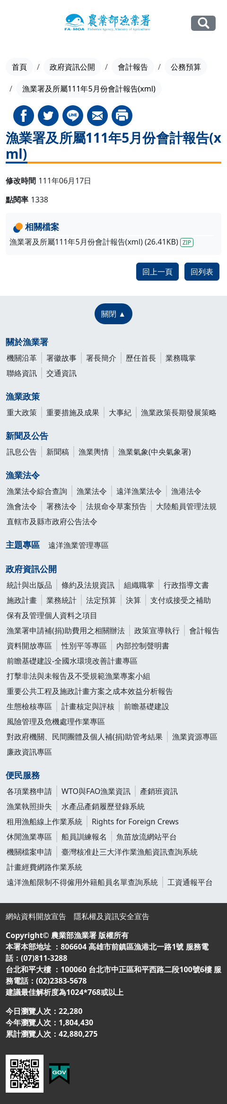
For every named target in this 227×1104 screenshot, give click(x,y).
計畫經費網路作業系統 (44, 867)
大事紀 (120, 412)
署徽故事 (61, 358)
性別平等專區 (84, 645)
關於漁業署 (27, 341)
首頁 (19, 67)
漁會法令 (22, 506)
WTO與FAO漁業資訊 (96, 791)
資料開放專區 (29, 645)
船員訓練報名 (84, 836)
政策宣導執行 (157, 630)
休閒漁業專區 (29, 836)
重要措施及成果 (72, 412)
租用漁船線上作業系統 (44, 821)
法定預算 (101, 600)
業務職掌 (181, 358)
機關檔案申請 (29, 852)
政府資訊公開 (72, 67)
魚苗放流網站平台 (146, 836)
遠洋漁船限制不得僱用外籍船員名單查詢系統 (82, 882)
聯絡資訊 (22, 373)
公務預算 (186, 67)
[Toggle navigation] (17, 23)
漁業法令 (23, 475)
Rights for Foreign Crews (135, 821)
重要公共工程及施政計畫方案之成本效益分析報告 (90, 691)
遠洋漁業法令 (139, 491)
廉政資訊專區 (29, 752)
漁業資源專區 (195, 736)
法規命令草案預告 (116, 506)
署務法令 (61, 506)
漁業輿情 (94, 452)
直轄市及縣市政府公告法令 (52, 521)
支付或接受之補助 (180, 600)
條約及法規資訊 (87, 585)
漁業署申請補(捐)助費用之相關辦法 (66, 630)
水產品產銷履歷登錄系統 (103, 806)
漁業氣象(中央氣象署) (154, 452)
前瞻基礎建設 (146, 706)
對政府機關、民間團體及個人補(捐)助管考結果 (85, 736)
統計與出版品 (29, 585)
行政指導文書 (186, 585)
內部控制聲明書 (142, 645)
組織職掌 (139, 585)
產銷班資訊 (159, 791)
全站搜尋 (203, 23)
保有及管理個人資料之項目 (52, 615)
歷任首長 (141, 358)
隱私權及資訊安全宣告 (111, 916)
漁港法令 (186, 491)
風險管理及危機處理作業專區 (56, 721)
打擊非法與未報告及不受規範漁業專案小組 (78, 676)
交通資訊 (61, 373)
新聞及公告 (27, 435)
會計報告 (133, 67)
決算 (133, 600)
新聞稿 (57, 452)
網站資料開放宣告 (36, 916)
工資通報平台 (190, 882)
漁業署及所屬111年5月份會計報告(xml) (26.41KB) (101, 242)
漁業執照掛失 (29, 806)
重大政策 (22, 412)
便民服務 (23, 775)
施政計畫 (22, 600)
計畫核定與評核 (87, 706)
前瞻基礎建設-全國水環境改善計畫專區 (72, 661)
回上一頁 (157, 271)
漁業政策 (23, 396)
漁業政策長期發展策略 (179, 412)
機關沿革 (22, 358)
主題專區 (23, 544)
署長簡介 (101, 358)
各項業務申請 (29, 791)
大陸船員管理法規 (186, 506)
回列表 (202, 271)
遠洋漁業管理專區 (78, 545)
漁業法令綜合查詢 (37, 491)
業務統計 (61, 600)
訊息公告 (22, 452)
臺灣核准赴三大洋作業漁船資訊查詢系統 (129, 852)
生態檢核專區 (29, 706)
